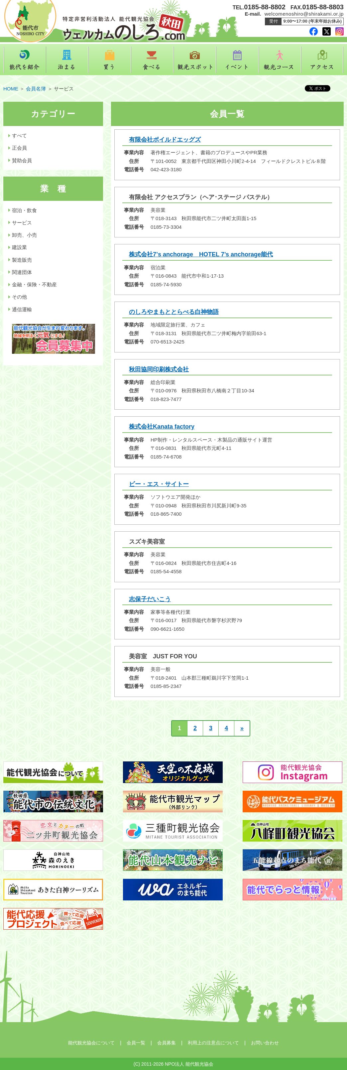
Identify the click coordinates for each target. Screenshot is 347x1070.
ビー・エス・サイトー (159, 484)
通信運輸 (22, 309)
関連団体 (22, 272)
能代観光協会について (91, 1042)
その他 (19, 297)
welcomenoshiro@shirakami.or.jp (304, 14)
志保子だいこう (150, 599)
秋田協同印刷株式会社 (159, 369)
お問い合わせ (265, 1042)
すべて (19, 135)
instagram (339, 31)
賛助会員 (22, 160)
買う (109, 60)
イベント (237, 60)
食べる (152, 60)
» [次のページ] (242, 728)
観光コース (280, 60)
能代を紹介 (24, 60)
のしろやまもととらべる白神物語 (174, 312)
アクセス (322, 60)
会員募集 (166, 1042)
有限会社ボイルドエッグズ (165, 139)
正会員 (19, 148)
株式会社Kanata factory (161, 426)
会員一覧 (136, 1042)
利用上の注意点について (213, 1042)
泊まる (67, 60)
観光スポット (195, 60)
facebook (313, 31)
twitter (326, 31)
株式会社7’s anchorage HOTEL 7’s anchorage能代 (201, 254)
